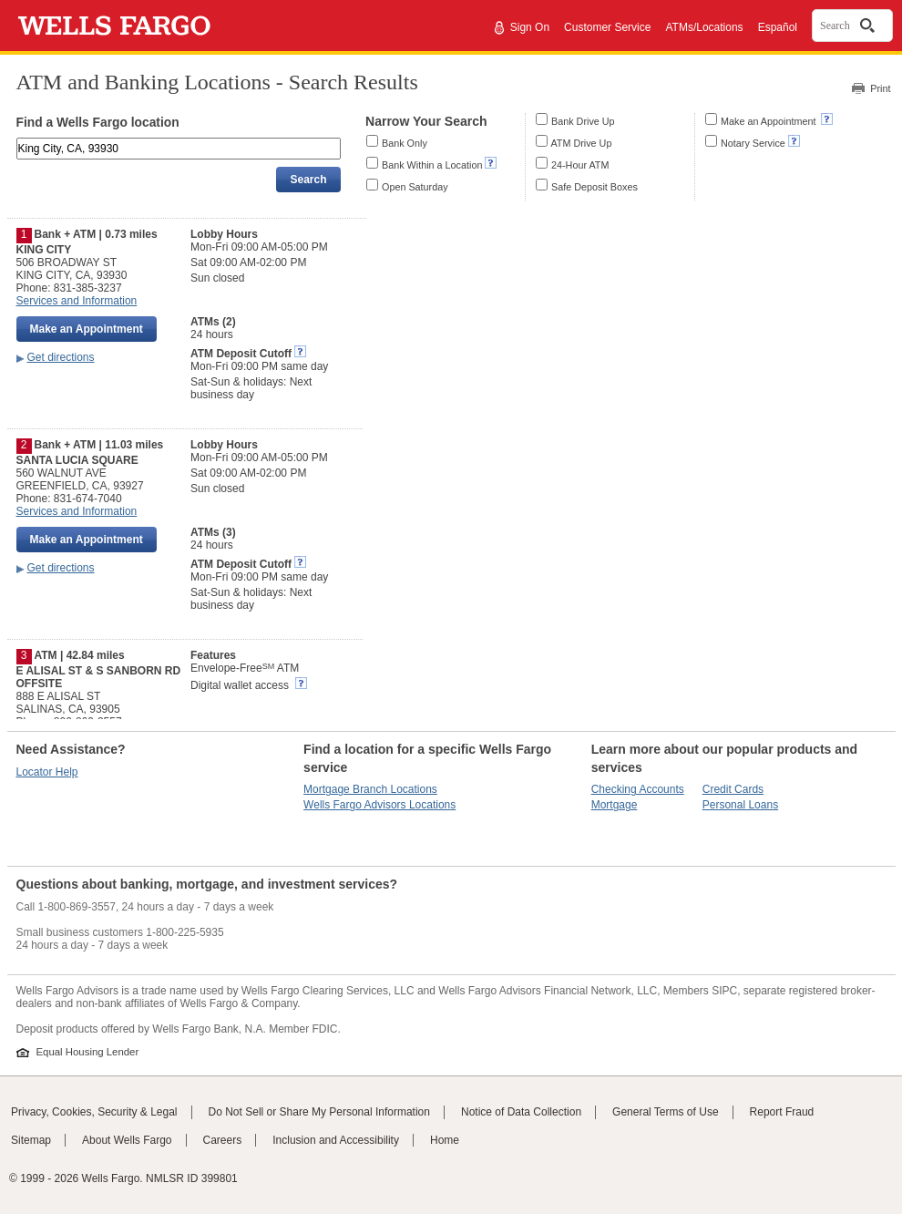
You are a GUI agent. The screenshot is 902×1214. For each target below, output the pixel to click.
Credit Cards (733, 789)
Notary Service (753, 143)
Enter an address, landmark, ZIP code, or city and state (18, 141)
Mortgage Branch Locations (370, 789)
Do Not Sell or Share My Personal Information (319, 1112)
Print (880, 88)
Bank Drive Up (583, 121)
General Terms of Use (665, 1112)
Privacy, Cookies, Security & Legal (94, 1112)
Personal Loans (740, 804)
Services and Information (77, 300)
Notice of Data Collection (521, 1112)
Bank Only (404, 143)
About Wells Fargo (127, 1140)
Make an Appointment (769, 121)
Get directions (61, 357)
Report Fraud (782, 1112)
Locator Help (47, 772)
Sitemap (31, 1140)
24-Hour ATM (580, 164)
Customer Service (607, 27)
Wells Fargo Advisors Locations (379, 804)
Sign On (529, 27)
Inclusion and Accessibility (335, 1140)
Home (444, 1140)
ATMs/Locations (704, 27)
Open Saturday (415, 186)
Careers (222, 1140)
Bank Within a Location (432, 164)
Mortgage (614, 804)
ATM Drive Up (580, 143)
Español (777, 27)
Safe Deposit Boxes (594, 186)
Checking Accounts (637, 789)
